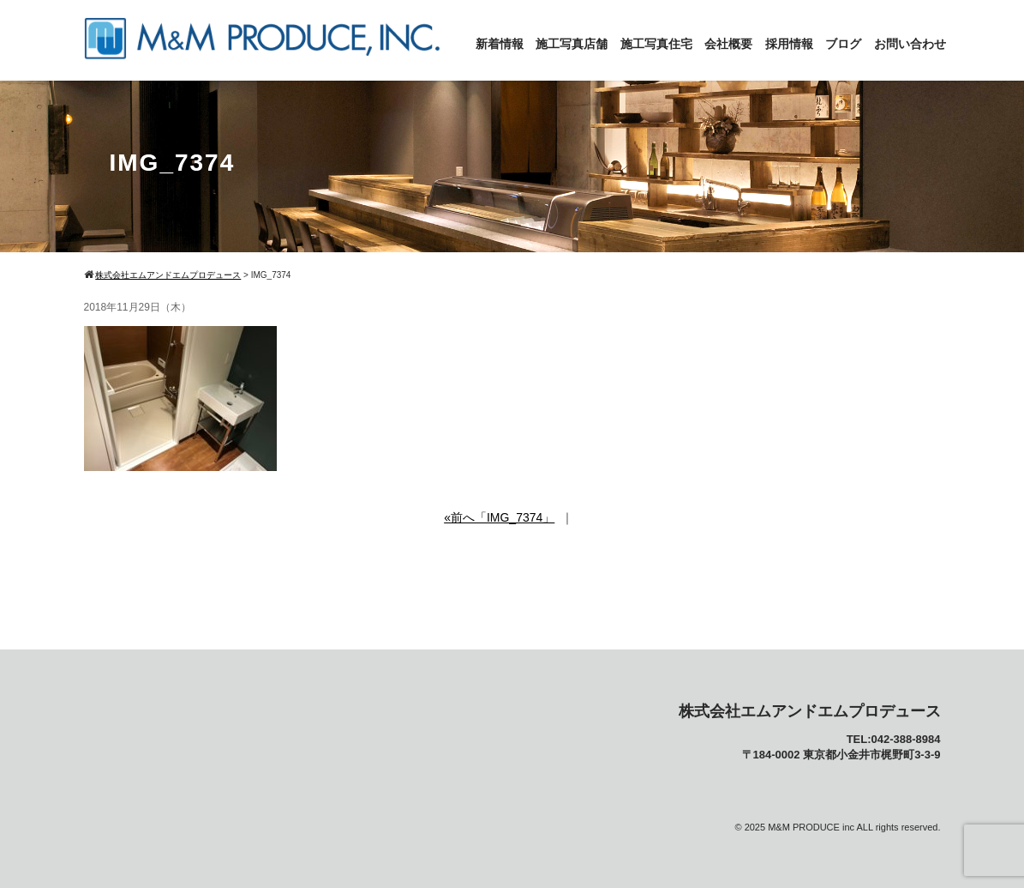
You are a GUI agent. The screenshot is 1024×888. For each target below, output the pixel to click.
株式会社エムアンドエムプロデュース (810, 711)
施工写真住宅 (656, 44)
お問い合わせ (910, 44)
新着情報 (500, 44)
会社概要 (728, 44)
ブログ (843, 44)
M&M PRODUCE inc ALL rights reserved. (854, 827)
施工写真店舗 (572, 44)
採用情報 (789, 44)
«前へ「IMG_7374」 (499, 517)
